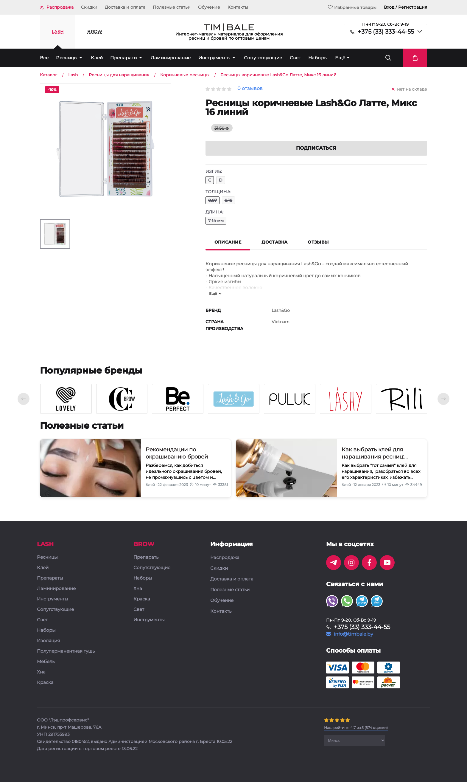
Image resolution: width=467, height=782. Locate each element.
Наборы (318, 58)
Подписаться (316, 148)
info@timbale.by (353, 634)
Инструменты (214, 58)
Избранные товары (352, 7)
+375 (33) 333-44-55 (386, 32)
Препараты (123, 58)
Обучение (209, 7)
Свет (295, 58)
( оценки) (356, 727)
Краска (45, 682)
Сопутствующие (263, 58)
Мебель (46, 661)
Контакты (238, 7)
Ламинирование (171, 58)
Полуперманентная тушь (66, 651)
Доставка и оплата (125, 7)
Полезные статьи (172, 7)
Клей (97, 58)
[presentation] (23, 399)
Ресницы (67, 58)
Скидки (89, 7)
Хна (41, 672)
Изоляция (48, 641)
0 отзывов (250, 88)
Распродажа (60, 7)
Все (44, 58)
